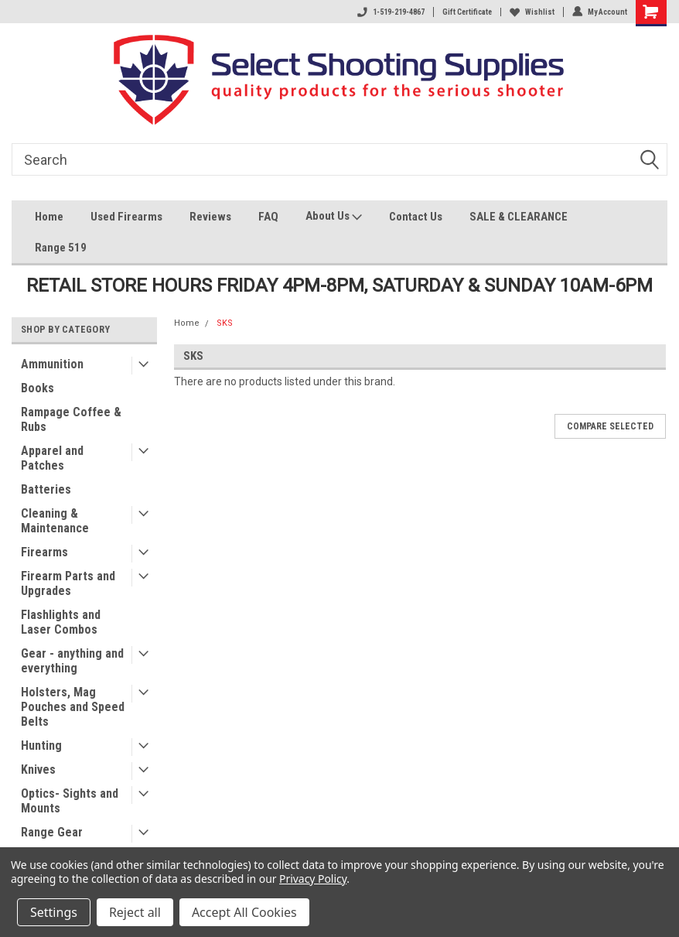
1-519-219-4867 (391, 12)
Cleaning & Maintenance (55, 520)
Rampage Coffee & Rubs (71, 419)
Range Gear (52, 832)
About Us (333, 217)
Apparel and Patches (52, 458)
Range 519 (61, 248)
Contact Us (415, 217)
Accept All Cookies (244, 912)
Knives (38, 769)
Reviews (210, 217)
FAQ (268, 217)
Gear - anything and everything (72, 660)
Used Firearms (126, 217)
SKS (225, 323)
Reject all (135, 912)
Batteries (46, 489)
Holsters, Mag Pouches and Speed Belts (73, 707)
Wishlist (532, 12)
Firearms (44, 552)
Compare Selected (610, 426)
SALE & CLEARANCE (518, 217)
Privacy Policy (312, 878)
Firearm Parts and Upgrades (68, 583)
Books (37, 388)
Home (49, 217)
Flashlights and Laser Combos (61, 622)
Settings (53, 912)
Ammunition (52, 364)
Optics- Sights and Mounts (69, 801)
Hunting (41, 745)
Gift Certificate (467, 12)
